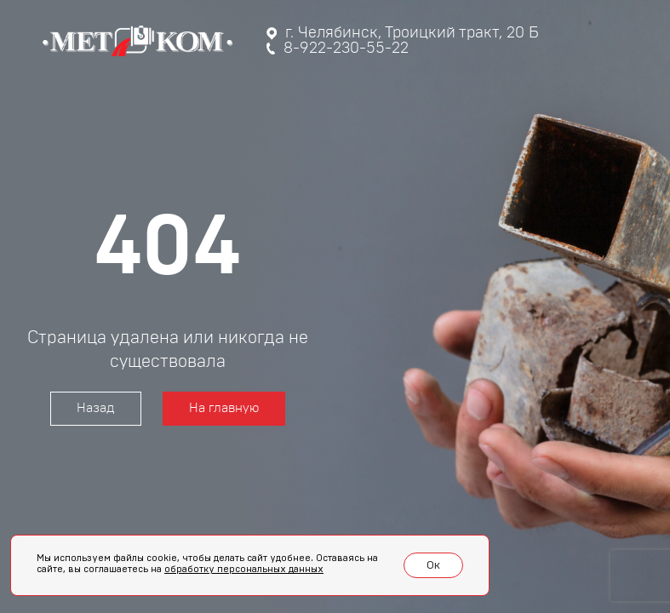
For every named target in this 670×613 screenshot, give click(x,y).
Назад (96, 408)
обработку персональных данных (244, 569)
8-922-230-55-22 (337, 48)
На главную (224, 408)
